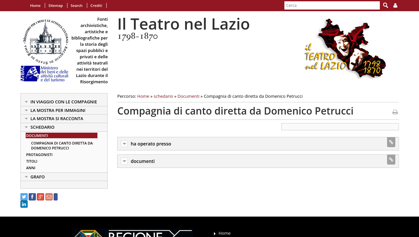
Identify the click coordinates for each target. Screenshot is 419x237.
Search (77, 5)
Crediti (96, 5)
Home (35, 5)
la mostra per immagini (58, 110)
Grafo (38, 177)
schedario (43, 127)
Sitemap (55, 5)
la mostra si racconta (57, 118)
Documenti (37, 135)
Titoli (32, 161)
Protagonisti (39, 154)
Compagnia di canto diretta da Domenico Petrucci (62, 145)
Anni (31, 167)
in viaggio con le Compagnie (64, 102)
